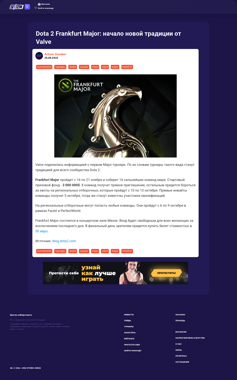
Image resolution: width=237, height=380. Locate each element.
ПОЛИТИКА (181, 356)
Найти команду (44, 8)
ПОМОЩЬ (180, 320)
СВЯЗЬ (178, 350)
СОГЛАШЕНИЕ (182, 362)
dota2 (72, 66)
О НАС (178, 344)
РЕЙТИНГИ (129, 339)
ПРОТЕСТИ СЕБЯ (132, 345)
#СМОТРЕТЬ (130, 332)
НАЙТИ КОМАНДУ (133, 350)
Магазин (44, 4)
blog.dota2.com (64, 241)
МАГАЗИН (180, 314)
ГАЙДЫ (127, 320)
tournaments (44, 66)
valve (105, 66)
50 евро (41, 231)
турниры (60, 66)
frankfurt (127, 66)
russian (84, 66)
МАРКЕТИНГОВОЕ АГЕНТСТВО (190, 338)
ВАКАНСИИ (180, 332)
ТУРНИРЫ (129, 326)
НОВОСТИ (129, 314)
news (95, 66)
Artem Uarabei (55, 56)
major (115, 66)
